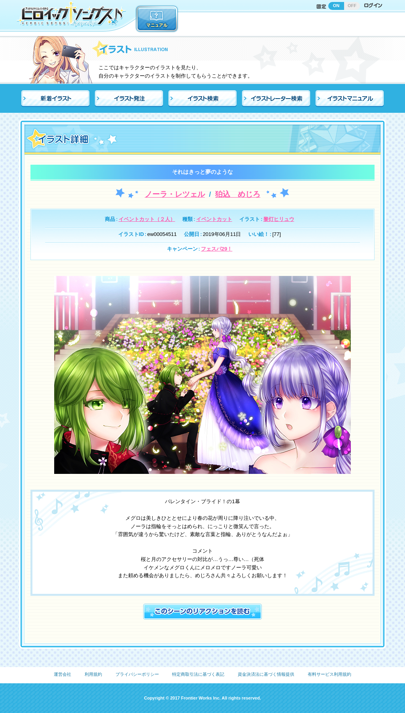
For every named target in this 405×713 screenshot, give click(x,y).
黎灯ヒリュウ (278, 219)
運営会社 (62, 674)
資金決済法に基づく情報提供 (266, 674)
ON (336, 5)
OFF (352, 5)
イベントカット (214, 219)
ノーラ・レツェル (175, 194)
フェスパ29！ (216, 249)
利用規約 (93, 674)
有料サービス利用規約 (329, 674)
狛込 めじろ (237, 194)
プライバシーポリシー (137, 674)
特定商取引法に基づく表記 (198, 674)
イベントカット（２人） (147, 219)
